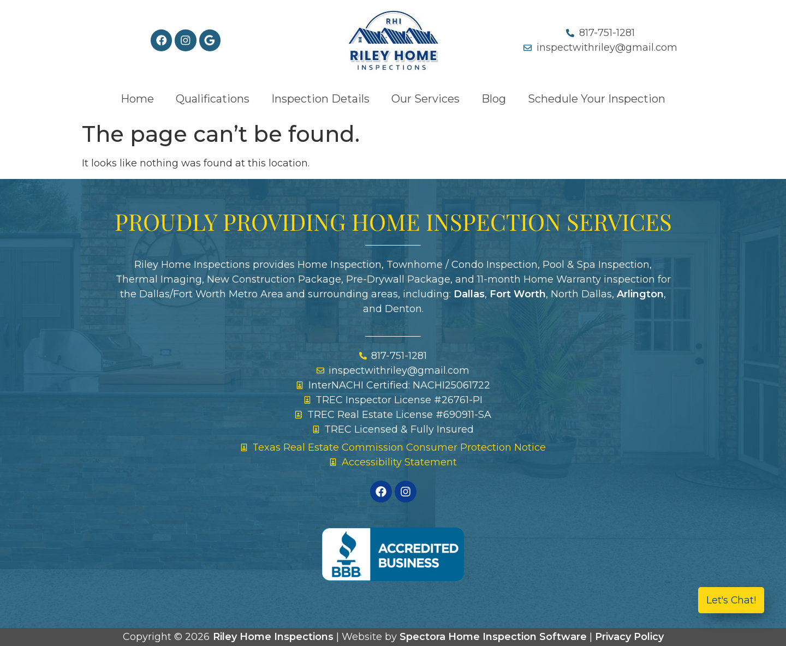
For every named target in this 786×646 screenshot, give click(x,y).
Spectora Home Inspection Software (493, 637)
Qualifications (212, 98)
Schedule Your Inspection (596, 98)
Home (137, 98)
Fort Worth (518, 294)
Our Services (425, 98)
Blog (493, 98)
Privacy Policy (629, 637)
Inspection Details (320, 98)
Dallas (469, 294)
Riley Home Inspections (273, 637)
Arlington (640, 294)
